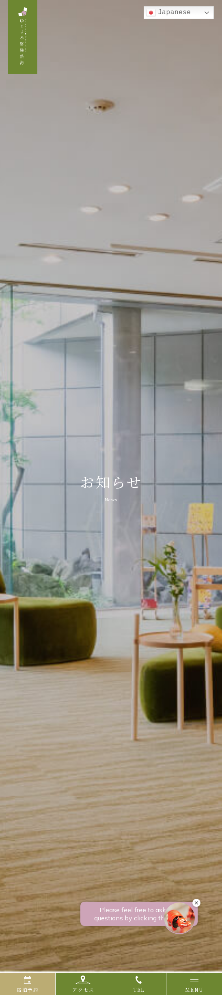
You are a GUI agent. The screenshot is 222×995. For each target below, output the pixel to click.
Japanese (168, 12)
